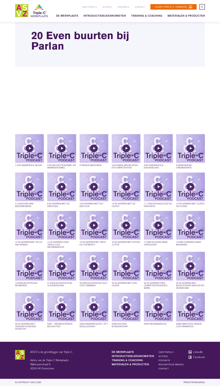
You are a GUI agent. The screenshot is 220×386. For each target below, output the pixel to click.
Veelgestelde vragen (170, 364)
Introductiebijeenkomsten (105, 15)
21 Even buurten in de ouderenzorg (59, 291)
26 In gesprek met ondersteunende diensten (25, 333)
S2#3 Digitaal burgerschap (120, 332)
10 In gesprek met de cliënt (123, 211)
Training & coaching (146, 15)
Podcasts (123, 7)
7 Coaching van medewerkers (24, 211)
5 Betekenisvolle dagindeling (153, 173)
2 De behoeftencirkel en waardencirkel (61, 173)
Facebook (196, 357)
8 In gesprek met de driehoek (58, 211)
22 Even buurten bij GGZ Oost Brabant (93, 291)
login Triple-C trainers (173, 6)
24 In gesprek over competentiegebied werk (155, 292)
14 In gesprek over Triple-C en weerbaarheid (58, 251)
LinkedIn (195, 352)
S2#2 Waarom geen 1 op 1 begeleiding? (94, 332)
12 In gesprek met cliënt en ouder (190, 211)
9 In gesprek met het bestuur (91, 211)
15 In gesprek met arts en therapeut (93, 250)
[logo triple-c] (31, 10)
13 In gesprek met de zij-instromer (29, 250)
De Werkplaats (67, 15)
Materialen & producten (186, 15)
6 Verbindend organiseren (184, 173)
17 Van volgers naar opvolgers (155, 250)
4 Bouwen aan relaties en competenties (125, 173)
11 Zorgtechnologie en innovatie (158, 211)
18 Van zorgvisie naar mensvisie (188, 250)
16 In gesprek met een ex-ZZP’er (126, 250)
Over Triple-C (89, 7)
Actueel (107, 7)
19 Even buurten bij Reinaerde (26, 291)
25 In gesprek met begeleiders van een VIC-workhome (190, 292)
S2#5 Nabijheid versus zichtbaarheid (189, 332)
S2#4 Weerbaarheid (155, 331)
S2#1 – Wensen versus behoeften (60, 332)
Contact (140, 7)
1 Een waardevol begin (28, 172)
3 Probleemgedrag (91, 172)
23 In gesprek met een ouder (124, 291)
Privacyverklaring (194, 382)
